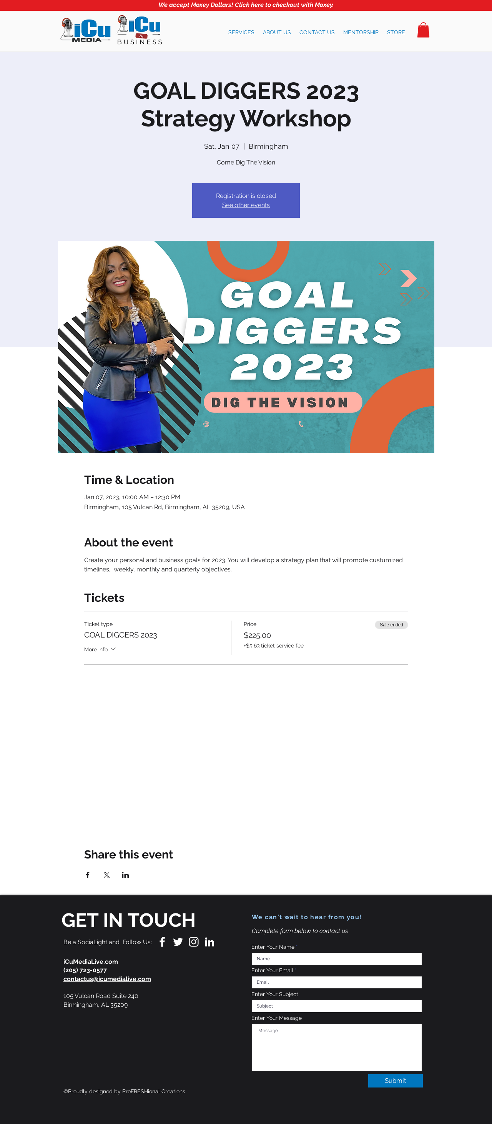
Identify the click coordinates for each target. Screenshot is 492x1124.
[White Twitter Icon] (177, 941)
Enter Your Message (276, 1018)
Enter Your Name (272, 947)
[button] (241, 32)
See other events (246, 205)
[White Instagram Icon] (193, 941)
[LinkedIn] (209, 941)
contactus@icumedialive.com (107, 979)
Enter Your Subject (274, 994)
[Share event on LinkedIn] (125, 875)
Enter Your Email (272, 970)
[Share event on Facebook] (87, 875)
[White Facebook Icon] (162, 941)
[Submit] (395, 1080)
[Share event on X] (106, 875)
